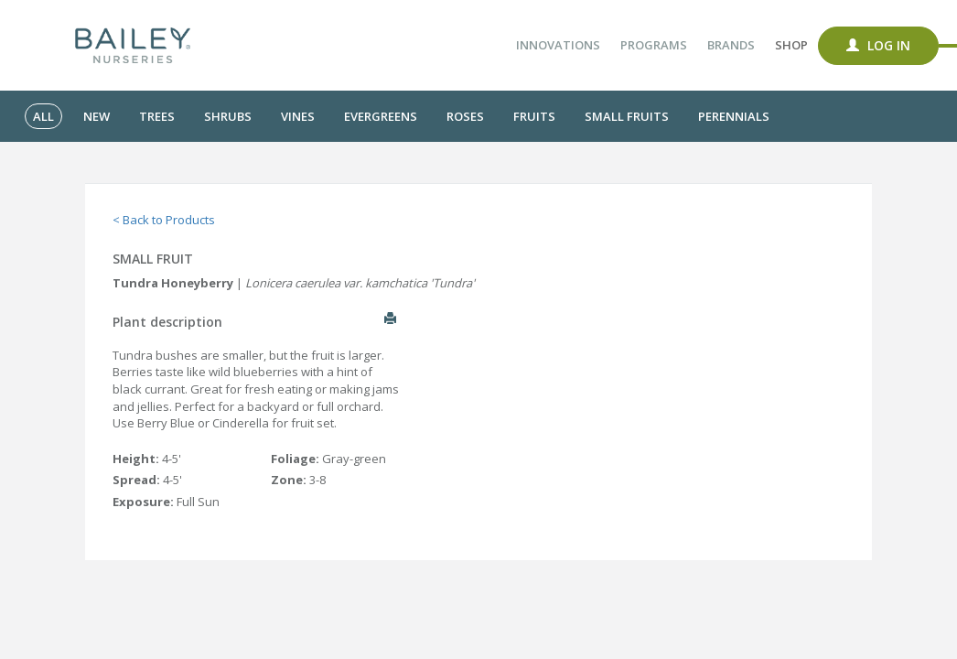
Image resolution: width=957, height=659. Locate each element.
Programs (653, 45)
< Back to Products (164, 219)
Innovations (558, 45)
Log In (878, 45)
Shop (791, 45)
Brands (731, 45)
